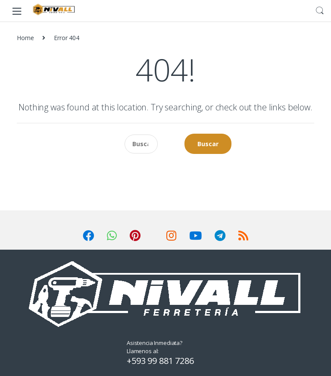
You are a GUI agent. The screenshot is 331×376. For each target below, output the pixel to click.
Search (320, 11)
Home (25, 38)
